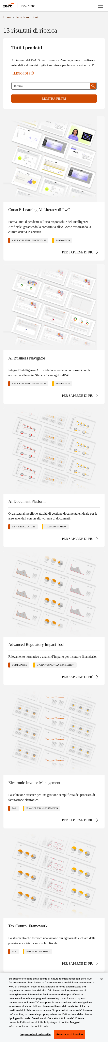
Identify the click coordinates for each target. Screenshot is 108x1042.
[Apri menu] (101, 6)
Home (7, 17)
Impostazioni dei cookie (35, 1034)
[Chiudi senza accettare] (101, 979)
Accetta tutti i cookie (69, 1034)
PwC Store (28, 5)
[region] (54, 1007)
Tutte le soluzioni (26, 17)
